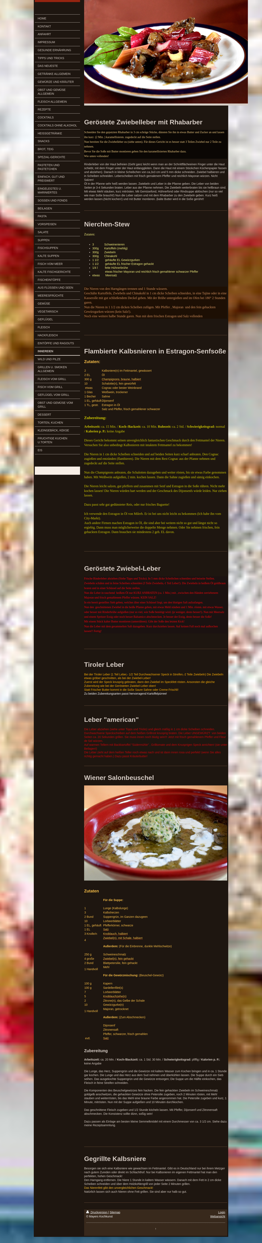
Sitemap (115, 1212)
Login (221, 1212)
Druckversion (97, 1212)
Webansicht (217, 1216)
